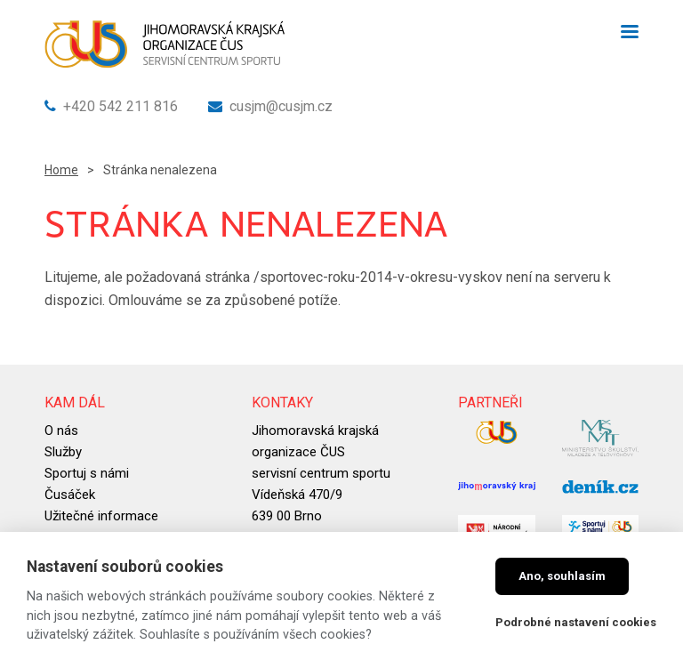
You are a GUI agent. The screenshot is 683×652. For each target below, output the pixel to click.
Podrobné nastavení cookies (575, 622)
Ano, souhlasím (562, 576)
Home (61, 170)
